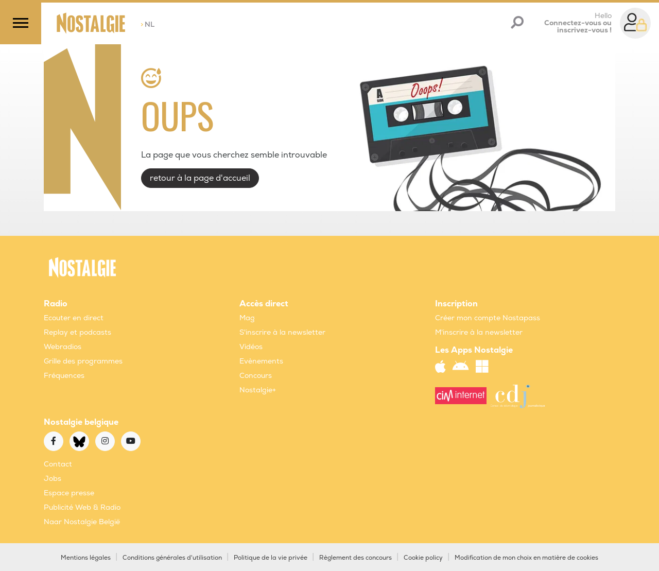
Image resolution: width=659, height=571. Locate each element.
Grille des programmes (83, 361)
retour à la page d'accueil (200, 178)
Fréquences (64, 375)
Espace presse (69, 493)
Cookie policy (423, 558)
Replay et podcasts (77, 332)
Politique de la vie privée (270, 558)
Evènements (261, 361)
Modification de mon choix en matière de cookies (526, 558)
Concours (255, 375)
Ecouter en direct (73, 318)
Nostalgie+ (257, 390)
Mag (247, 318)
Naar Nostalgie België (82, 521)
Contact (58, 464)
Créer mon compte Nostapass (487, 318)
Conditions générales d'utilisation (172, 558)
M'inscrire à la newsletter (479, 332)
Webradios (62, 346)
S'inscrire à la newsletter (282, 332)
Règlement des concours (355, 558)
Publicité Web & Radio (82, 507)
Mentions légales (86, 558)
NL (147, 24)
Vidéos (251, 346)
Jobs (52, 478)
